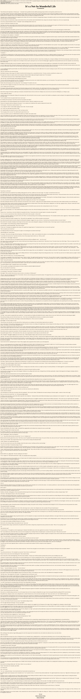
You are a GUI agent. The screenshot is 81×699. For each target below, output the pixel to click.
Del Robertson (41, 8)
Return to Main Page (40, 697)
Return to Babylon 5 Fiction (40, 695)
